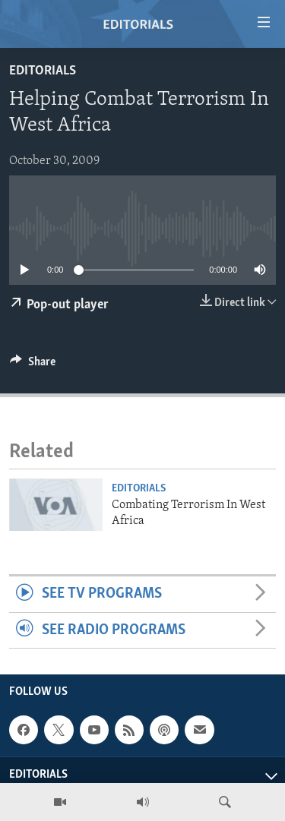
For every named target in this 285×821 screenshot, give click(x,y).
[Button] (32, 365)
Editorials (42, 71)
